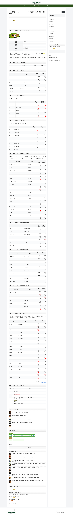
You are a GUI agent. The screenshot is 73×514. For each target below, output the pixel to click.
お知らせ (51, 55)
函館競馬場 (51, 21)
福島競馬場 (51, 24)
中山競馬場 (51, 31)
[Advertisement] (57, 69)
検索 (50, 10)
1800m (18, 435)
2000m (22, 435)
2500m (30, 435)
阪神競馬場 (51, 38)
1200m (11, 435)
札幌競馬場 (51, 19)
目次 (16, 25)
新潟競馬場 (51, 26)
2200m (26, 435)
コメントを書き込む (27, 447)
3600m (33, 435)
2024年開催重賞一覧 (53, 57)
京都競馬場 (51, 36)
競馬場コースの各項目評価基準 (55, 60)
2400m (18, 439)
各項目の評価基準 (43, 382)
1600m (14, 435)
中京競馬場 (51, 33)
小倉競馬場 (51, 41)
